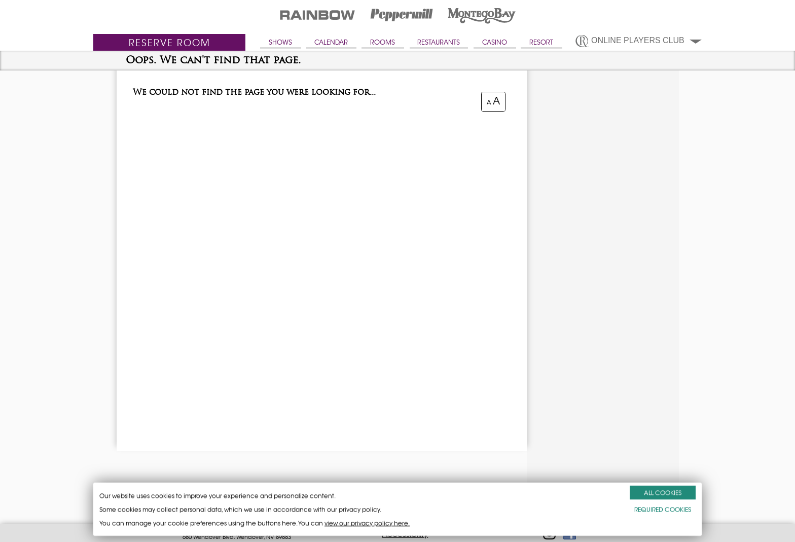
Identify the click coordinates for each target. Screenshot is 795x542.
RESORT (541, 42)
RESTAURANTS (438, 42)
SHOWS (280, 42)
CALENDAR (331, 42)
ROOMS (382, 42)
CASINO (494, 42)
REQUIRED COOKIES (662, 509)
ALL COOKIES (662, 492)
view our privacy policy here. (367, 523)
